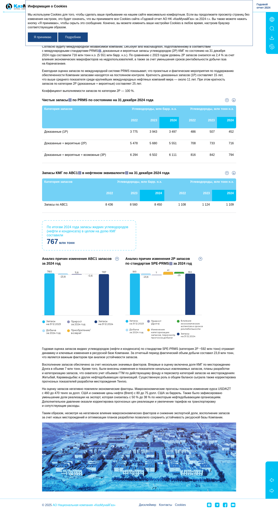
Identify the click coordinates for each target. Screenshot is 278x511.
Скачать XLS (234, 100)
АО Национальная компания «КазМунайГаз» (84, 505)
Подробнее (73, 37)
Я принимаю (42, 37)
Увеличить (227, 100)
